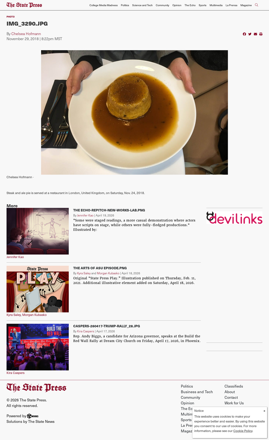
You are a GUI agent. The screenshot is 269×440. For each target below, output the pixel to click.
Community (162, 5)
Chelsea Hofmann (26, 33)
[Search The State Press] (256, 5)
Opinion (176, 5)
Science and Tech (142, 5)
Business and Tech (197, 391)
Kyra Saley (14, 314)
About (230, 391)
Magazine (246, 5)
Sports (202, 5)
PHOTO (11, 16)
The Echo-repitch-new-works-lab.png (109, 210)
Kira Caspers (15, 372)
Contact (231, 397)
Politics (125, 5)
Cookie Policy (242, 430)
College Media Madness (103, 5)
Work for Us (234, 402)
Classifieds (234, 386)
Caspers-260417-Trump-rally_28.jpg (106, 326)
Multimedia (216, 5)
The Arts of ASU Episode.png (100, 268)
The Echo (190, 5)
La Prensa (231, 5)
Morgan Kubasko (34, 314)
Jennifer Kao (15, 257)
